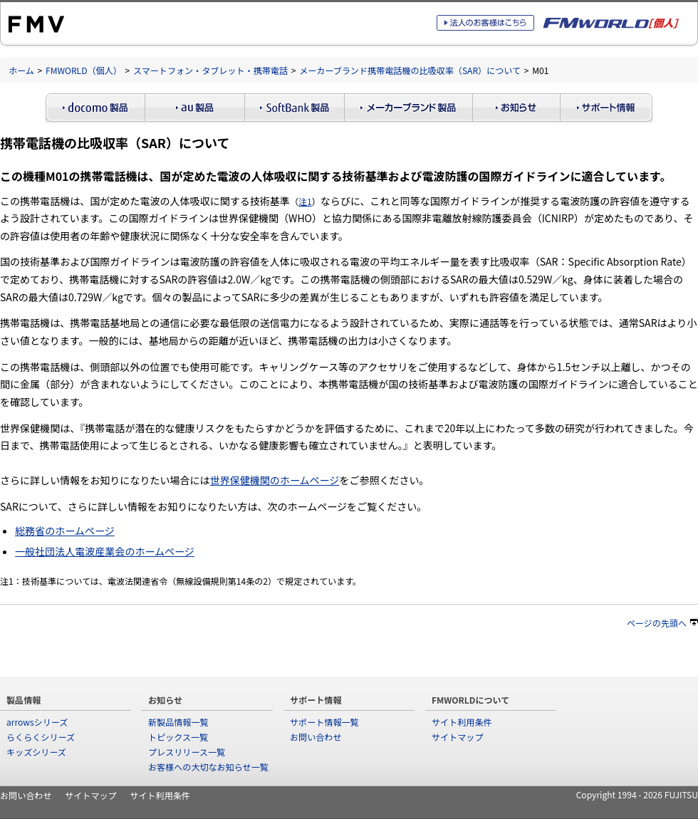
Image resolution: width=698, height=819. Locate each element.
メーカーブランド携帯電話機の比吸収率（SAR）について (410, 70)
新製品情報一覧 (178, 722)
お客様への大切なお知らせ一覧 (208, 767)
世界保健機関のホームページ (275, 480)
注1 (305, 201)
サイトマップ (457, 737)
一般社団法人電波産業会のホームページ (104, 551)
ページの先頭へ (662, 623)
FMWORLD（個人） (84, 70)
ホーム (21, 70)
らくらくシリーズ (40, 737)
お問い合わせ (315, 737)
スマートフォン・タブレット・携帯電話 (210, 70)
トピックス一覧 (178, 737)
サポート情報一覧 (324, 722)
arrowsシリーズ (37, 722)
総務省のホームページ (65, 530)
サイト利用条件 (462, 722)
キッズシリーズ (36, 752)
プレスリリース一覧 (186, 752)
